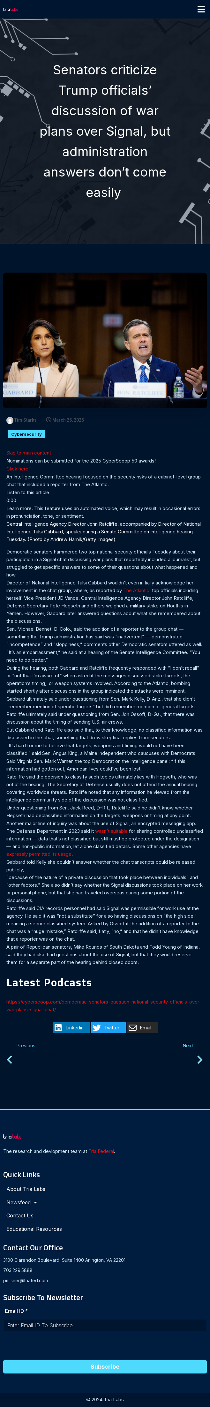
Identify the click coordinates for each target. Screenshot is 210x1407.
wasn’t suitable (111, 832)
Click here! (18, 469)
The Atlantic (136, 591)
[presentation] (51, 1348)
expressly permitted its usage (38, 855)
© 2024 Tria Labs (105, 1400)
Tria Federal (101, 1152)
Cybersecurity (26, 434)
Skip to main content (28, 453)
